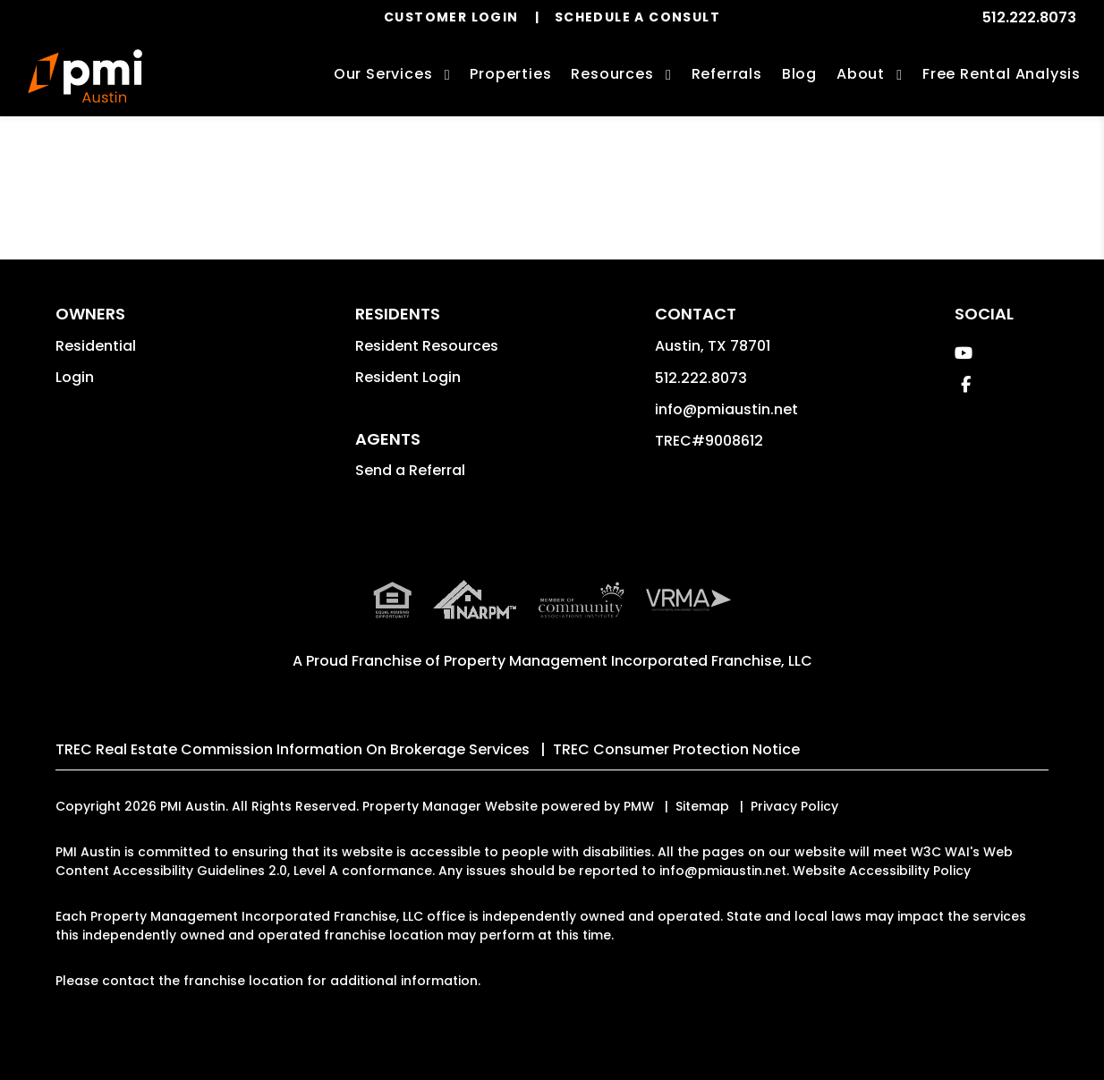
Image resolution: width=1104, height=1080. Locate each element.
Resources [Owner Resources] (612, 74)
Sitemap (702, 806)
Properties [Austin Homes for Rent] (510, 74)
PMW (639, 806)
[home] (85, 76)
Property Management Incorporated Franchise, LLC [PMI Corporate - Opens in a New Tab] (628, 661)
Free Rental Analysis (1001, 74)
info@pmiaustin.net (726, 409)
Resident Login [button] (408, 377)
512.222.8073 (1029, 17)
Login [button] (74, 377)
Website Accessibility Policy (882, 871)
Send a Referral (410, 470)
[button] (963, 353)
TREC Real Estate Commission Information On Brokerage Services (292, 749)
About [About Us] (860, 74)
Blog (799, 74)
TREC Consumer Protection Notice (676, 749)
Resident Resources (426, 346)
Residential (95, 346)
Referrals (727, 74)
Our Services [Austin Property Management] (383, 74)
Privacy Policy (794, 806)
